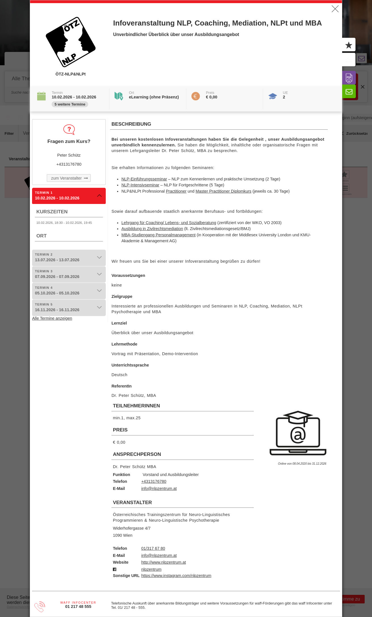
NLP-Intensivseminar (140, 185)
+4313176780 (153, 481)
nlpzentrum (151, 569)
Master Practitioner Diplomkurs (223, 191)
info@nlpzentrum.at (159, 488)
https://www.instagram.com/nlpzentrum (176, 575)
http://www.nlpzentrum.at (163, 562)
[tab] (69, 196)
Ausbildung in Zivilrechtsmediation (152, 228)
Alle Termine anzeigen (52, 318)
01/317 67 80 (153, 548)
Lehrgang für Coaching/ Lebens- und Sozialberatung (168, 222)
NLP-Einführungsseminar (144, 179)
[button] (335, 8)
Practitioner (176, 191)
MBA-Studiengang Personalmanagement (158, 235)
